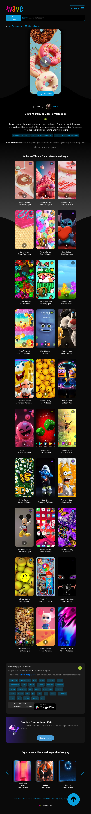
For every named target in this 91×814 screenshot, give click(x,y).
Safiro (52, 106)
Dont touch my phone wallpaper (66, 135)
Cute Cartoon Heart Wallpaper (67, 253)
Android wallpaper (26, 674)
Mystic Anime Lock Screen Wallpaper (66, 600)
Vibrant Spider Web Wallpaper (67, 451)
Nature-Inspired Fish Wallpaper (24, 650)
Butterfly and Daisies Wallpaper (24, 501)
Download (45, 93)
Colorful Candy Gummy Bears (66, 302)
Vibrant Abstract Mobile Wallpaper (66, 650)
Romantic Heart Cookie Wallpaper (66, 203)
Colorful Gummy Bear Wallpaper (24, 302)
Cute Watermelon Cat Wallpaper (45, 302)
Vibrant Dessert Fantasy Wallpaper (46, 203)
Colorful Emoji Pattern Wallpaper (24, 352)
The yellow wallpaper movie (42, 135)
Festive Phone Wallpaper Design (45, 600)
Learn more (45, 738)
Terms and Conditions (41, 798)
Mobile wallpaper (33, 26)
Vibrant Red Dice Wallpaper (45, 451)
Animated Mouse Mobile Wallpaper (24, 550)
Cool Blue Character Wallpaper (45, 501)
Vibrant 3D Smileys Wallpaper (24, 451)
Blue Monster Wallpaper (45, 352)
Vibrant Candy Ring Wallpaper (45, 253)
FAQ (67, 798)
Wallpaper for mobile (21, 135)
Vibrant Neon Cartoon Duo (67, 402)
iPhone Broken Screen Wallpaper (45, 550)
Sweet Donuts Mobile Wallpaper (24, 203)
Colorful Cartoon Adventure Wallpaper (24, 402)
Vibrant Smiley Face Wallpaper (45, 402)
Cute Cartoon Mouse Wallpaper (45, 650)
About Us (26, 798)
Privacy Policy (57, 798)
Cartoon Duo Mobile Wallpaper (66, 352)
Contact (17, 798)
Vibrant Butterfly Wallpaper (67, 550)
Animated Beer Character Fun (67, 501)
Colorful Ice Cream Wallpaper (24, 253)
